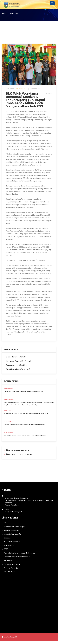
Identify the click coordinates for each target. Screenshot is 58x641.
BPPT (5, 549)
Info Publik (7, 560)
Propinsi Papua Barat (11, 568)
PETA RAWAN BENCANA (17, 450)
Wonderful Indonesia (11, 541)
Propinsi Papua (8, 572)
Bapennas (6, 538)
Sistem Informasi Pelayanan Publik (16, 556)
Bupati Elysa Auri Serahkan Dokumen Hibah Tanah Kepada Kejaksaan (25, 435)
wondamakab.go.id (10, 637)
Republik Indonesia (10, 530)
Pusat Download (18, 369)
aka (4, 523)
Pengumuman (16, 365)
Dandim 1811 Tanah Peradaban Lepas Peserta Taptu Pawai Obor (23, 391)
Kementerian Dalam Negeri (13, 526)
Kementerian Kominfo (11, 534)
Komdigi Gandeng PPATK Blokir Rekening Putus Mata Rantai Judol (24, 424)
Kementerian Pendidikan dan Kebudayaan (19, 553)
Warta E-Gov (8, 545)
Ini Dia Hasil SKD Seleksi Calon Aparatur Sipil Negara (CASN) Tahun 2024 (26, 413)
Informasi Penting (18, 361)
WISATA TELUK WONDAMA (19, 454)
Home (4, 13)
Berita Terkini (14, 13)
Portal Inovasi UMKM (11, 564)
